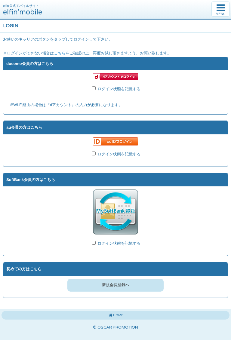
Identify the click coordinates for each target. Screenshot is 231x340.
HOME (115, 315)
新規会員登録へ (115, 285)
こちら (60, 53)
